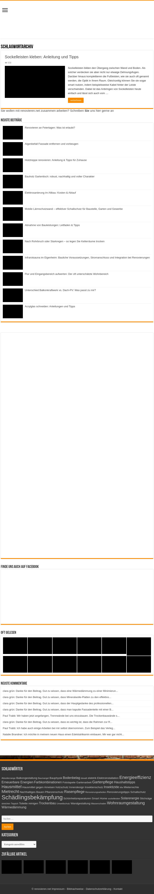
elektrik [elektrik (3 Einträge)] (92, 777)
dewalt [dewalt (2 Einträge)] (84, 778)
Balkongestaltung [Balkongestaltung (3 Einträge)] (26, 777)
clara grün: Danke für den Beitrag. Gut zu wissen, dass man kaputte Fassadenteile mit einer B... (58, 709)
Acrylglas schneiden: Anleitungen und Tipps (50, 306)
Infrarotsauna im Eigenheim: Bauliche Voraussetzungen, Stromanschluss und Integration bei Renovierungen (87, 257)
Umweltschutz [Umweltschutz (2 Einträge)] (63, 803)
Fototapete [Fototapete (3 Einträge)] (69, 782)
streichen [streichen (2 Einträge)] (6, 803)
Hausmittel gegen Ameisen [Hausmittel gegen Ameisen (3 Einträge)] (38, 787)
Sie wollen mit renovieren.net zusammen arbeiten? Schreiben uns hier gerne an (57, 110)
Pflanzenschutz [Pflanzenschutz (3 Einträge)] (54, 792)
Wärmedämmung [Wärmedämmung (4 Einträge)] (14, 807)
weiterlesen (75, 100)
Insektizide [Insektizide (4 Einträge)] (111, 787)
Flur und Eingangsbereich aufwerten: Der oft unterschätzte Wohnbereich (66, 273)
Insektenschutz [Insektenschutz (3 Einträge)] (94, 787)
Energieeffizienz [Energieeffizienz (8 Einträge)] (135, 777)
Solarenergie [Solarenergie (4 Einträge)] (130, 798)
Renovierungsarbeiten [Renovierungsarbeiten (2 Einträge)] (95, 792)
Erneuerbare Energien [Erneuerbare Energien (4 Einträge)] (17, 782)
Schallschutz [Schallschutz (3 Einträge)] (138, 792)
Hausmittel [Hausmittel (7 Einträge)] (12, 786)
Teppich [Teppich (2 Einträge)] (14, 803)
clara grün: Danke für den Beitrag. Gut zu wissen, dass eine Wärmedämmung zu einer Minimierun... (60, 690)
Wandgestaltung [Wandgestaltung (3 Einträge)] (80, 803)
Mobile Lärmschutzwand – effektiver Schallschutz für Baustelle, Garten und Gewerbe (74, 208)
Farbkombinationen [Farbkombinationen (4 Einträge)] (48, 782)
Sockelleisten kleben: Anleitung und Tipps (42, 57)
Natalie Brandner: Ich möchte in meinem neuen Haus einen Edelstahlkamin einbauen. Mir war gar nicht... (63, 734)
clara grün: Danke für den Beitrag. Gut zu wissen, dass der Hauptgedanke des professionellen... (58, 703)
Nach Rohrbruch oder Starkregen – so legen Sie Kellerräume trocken (64, 241)
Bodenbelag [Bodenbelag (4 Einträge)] (71, 777)
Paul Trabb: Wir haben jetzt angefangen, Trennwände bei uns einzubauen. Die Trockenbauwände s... (61, 715)
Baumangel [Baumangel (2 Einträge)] (43, 778)
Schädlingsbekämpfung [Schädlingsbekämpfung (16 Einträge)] (32, 797)
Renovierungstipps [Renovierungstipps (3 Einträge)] (118, 792)
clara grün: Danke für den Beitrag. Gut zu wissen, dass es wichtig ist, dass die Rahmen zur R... (57, 721)
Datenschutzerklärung (98, 888)
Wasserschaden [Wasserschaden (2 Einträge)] (98, 803)
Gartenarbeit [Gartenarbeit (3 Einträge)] (84, 782)
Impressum (58, 888)
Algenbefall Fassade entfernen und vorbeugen (51, 143)
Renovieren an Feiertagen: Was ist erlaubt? (50, 127)
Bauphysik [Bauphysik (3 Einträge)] (56, 777)
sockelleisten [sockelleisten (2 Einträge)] (114, 798)
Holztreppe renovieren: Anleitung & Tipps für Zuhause (56, 160)
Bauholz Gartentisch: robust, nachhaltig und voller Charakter (60, 176)
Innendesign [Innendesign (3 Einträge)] (76, 787)
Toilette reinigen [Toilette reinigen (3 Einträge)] (28, 803)
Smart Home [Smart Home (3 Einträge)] (99, 798)
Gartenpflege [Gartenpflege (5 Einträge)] (102, 782)
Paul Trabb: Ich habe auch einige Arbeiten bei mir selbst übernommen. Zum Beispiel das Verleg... (59, 728)
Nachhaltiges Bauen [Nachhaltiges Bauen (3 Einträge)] (32, 792)
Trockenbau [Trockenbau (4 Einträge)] (47, 803)
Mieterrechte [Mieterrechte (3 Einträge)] (131, 787)
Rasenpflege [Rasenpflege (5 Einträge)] (74, 792)
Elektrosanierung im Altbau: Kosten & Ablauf (50, 192)
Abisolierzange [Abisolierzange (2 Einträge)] (9, 778)
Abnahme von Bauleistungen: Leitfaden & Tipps (52, 225)
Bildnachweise (75, 888)
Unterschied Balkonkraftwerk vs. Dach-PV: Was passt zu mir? (60, 290)
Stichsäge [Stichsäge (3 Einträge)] (146, 798)
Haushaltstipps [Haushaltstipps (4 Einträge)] (124, 782)
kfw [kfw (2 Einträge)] (121, 787)
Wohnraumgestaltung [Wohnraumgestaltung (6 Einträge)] (126, 803)
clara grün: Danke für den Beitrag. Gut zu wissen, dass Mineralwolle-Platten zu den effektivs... (57, 697)
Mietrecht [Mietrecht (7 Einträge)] (10, 791)
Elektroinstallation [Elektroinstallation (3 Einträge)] (108, 777)
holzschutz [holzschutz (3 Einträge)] (62, 787)
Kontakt (117, 888)
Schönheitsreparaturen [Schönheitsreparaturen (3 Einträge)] (77, 798)
